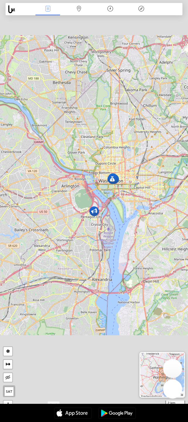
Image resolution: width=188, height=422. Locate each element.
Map (79, 9)
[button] (112, 179)
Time (110, 9)
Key (141, 9)
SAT (9, 391)
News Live (48, 9)
